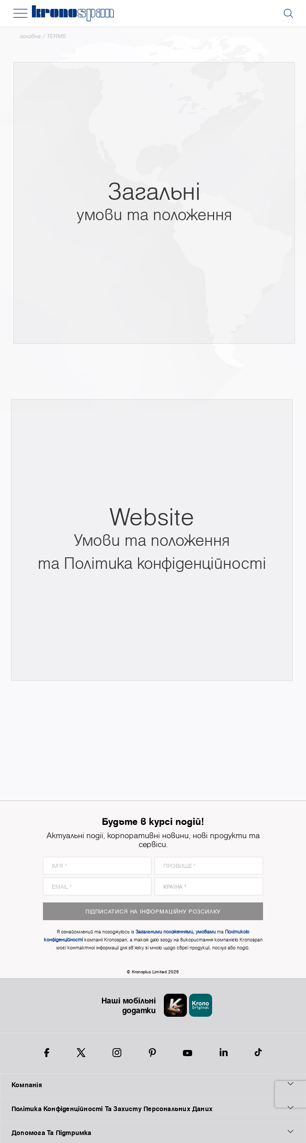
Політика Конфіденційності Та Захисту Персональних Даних (153, 1108)
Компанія (153, 1084)
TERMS (56, 36)
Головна (30, 36)
